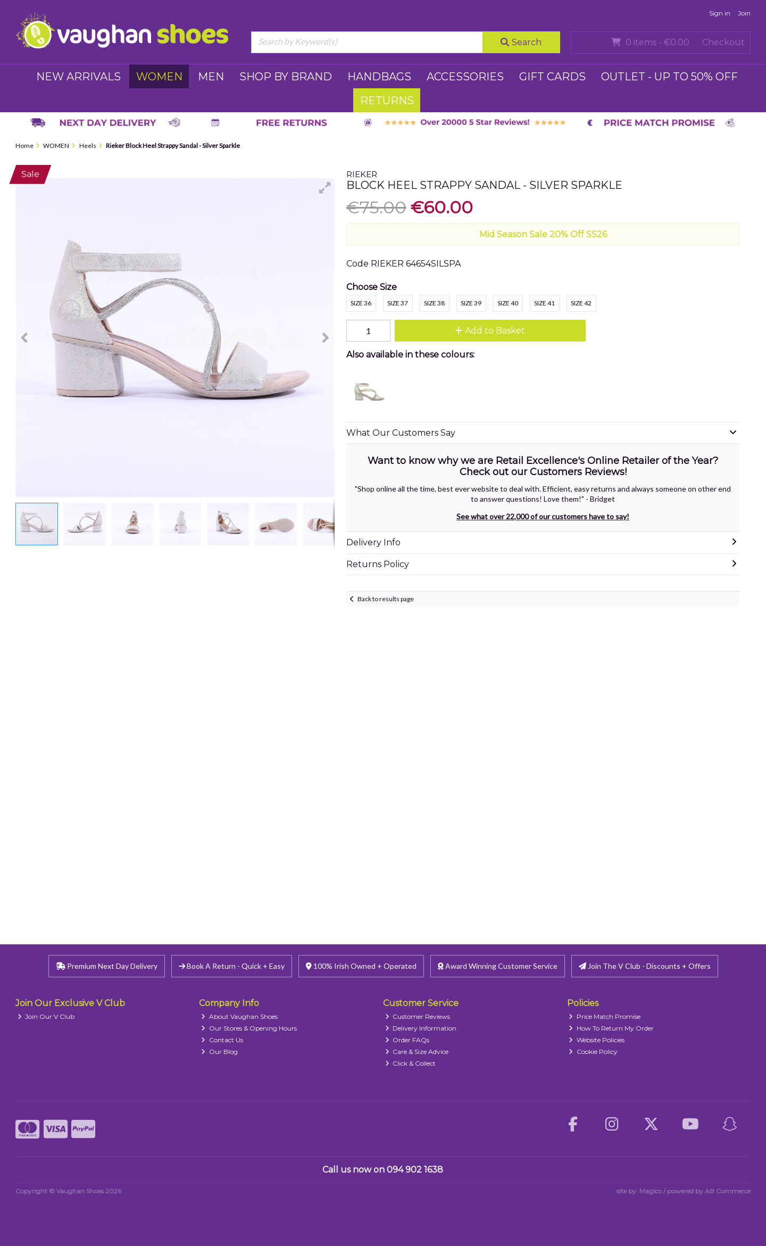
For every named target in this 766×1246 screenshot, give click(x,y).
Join (744, 13)
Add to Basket (490, 331)
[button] (325, 187)
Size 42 (581, 303)
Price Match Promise (604, 1016)
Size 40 (507, 303)
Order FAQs (407, 1040)
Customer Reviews (418, 1016)
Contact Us (222, 1040)
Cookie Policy (593, 1052)
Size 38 (434, 303)
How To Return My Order (611, 1028)
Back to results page (385, 599)
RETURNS (387, 100)
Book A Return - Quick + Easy (232, 965)
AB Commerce (728, 1191)
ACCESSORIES (465, 76)
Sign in (719, 13)
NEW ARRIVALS (78, 76)
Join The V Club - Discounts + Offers (645, 965)
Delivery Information (421, 1028)
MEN (211, 76)
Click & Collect (410, 1063)
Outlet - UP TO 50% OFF (669, 76)
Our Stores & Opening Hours (249, 1028)
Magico (650, 1191)
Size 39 (471, 303)
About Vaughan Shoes (239, 1016)
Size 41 (544, 303)
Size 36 (361, 303)
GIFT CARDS (552, 76)
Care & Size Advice (417, 1052)
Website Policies (597, 1040)
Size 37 (397, 303)
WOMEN (159, 76)
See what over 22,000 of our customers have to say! (542, 516)
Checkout (723, 42)
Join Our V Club (46, 1016)
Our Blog (219, 1052)
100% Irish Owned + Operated (361, 965)
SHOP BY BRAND (285, 76)
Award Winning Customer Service (497, 965)
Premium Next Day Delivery (106, 965)
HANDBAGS (379, 76)
